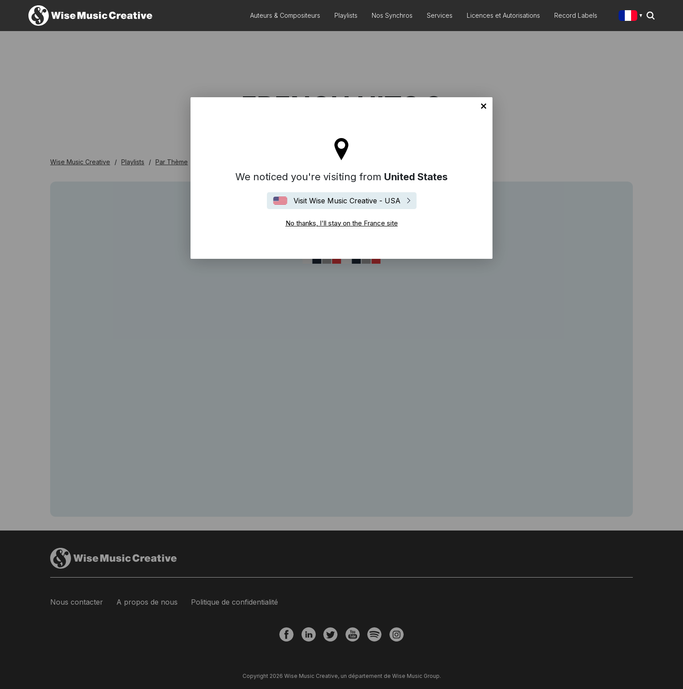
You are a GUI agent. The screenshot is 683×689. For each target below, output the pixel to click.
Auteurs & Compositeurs (285, 15)
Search (651, 16)
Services (440, 15)
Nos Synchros (392, 15)
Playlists (345, 15)
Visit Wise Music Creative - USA (347, 200)
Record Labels (575, 15)
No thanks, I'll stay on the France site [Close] (483, 106)
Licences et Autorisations (503, 15)
